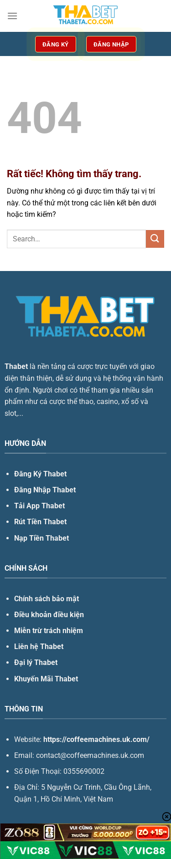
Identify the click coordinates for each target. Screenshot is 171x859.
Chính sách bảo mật (46, 598)
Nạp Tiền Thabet (41, 538)
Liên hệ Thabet (38, 646)
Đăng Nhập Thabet (45, 490)
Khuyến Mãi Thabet (46, 679)
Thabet (16, 366)
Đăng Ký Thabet (40, 474)
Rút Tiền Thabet (40, 521)
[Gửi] (155, 239)
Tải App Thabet (39, 505)
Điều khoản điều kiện (49, 614)
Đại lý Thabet (35, 662)
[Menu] (12, 16)
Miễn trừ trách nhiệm (48, 630)
